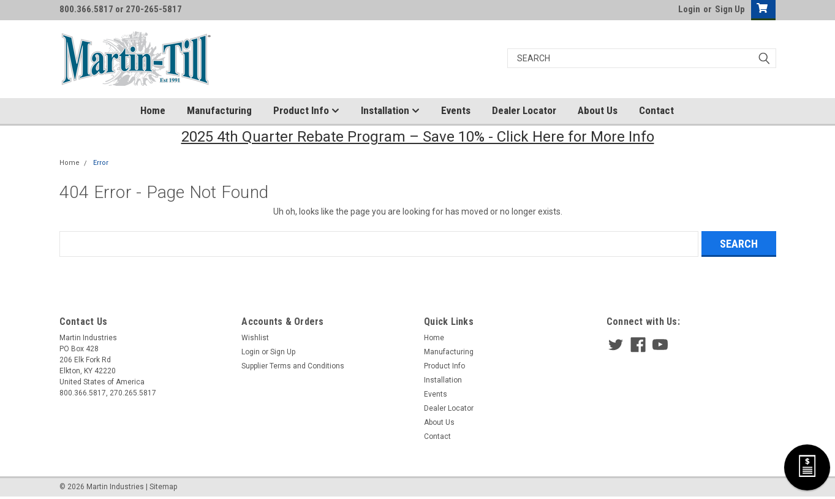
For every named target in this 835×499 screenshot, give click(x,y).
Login (689, 9)
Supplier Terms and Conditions (292, 366)
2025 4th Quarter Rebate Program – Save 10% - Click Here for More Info (417, 136)
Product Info (306, 111)
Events (455, 110)
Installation (390, 111)
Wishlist (255, 337)
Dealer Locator (524, 110)
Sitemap (163, 486)
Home (152, 110)
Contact (656, 110)
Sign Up (730, 9)
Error (100, 163)
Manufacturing (219, 110)
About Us (598, 110)
